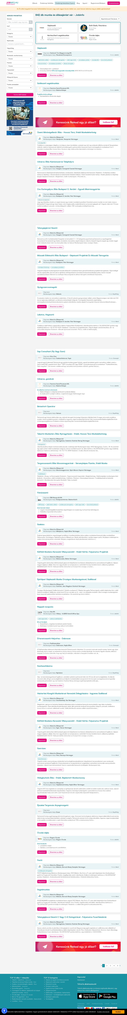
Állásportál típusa (12, 77)
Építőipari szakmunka (52, 997)
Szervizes (41, 748)
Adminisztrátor (20, 986)
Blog (78, 3)
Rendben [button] (118, 1012)
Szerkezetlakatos (44, 666)
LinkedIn (107, 1003)
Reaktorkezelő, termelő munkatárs (26, 999)
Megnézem (42, 75)
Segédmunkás (43, 889)
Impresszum (81, 980)
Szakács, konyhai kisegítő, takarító (24, 984)
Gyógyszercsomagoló (47, 287)
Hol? (8, 26)
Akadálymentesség (97, 1003)
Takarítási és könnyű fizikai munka (24, 982)
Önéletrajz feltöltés (46, 3)
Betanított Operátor (46, 406)
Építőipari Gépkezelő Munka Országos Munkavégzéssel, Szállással (66, 579)
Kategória (10, 33)
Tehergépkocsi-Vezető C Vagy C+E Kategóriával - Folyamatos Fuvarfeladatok (71, 917)
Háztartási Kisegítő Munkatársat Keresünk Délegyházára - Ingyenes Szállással (72, 693)
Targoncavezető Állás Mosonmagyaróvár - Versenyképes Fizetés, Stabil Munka (72, 463)
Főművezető (42, 492)
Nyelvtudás (10, 40)
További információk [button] (103, 1012)
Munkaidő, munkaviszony (14, 55)
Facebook (114, 1003)
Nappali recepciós (45, 607)
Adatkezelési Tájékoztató (81, 1004)
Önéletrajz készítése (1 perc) (65, 3)
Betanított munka (51, 984)
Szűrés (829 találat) (20, 95)
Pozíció (9, 62)
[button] (4, 1010)
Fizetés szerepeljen (13, 84)
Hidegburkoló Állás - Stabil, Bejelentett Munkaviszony (61, 778)
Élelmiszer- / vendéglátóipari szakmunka (58, 995)
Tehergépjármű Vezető (47, 228)
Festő (39, 860)
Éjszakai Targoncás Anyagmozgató (52, 805)
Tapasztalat (10, 70)
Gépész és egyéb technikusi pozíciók (57, 980)
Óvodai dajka (94, 35)
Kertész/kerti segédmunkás (58, 35)
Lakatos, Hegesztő (45, 314)
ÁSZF (88, 1003)
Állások (34, 3)
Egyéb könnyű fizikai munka (54, 988)
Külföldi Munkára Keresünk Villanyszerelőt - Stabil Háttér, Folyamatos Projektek (72, 552)
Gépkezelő (51, 25)
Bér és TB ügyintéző (20, 997)
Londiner (17, 1001)
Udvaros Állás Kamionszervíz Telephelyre (55, 161)
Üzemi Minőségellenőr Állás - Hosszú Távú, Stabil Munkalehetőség (66, 132)
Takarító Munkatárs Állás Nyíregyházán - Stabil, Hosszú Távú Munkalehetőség (72, 434)
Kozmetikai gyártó (21, 988)
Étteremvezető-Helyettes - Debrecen (54, 638)
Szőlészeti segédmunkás (48, 83)
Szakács (40, 524)
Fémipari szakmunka (52, 986)
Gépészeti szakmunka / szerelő (55, 982)
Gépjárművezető (51, 990)
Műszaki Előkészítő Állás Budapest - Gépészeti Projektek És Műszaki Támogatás (73, 255)
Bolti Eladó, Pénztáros (98, 25)
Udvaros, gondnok (45, 379)
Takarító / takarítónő (21, 980)
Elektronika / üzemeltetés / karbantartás (58, 992)
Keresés (9, 19)
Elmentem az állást (56, 75)
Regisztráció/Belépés (98, 3)
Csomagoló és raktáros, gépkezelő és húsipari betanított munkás (26, 991)
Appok (85, 3)
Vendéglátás (49, 999)
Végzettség (10, 48)
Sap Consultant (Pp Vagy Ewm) (51, 351)
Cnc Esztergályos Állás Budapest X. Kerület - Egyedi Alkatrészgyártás (68, 189)
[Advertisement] (20, 148)
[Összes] (20, 36)
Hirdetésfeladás (114, 3)
